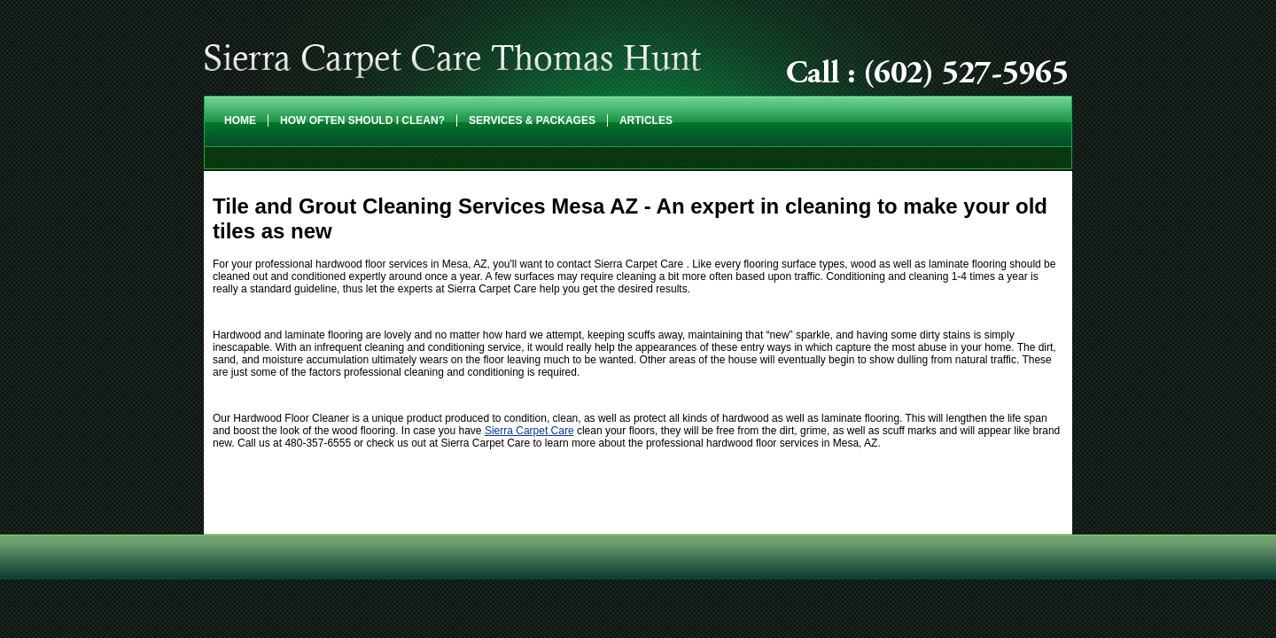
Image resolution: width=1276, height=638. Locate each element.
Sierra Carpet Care (529, 430)
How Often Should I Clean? (362, 120)
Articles (646, 120)
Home (240, 120)
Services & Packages (532, 120)
